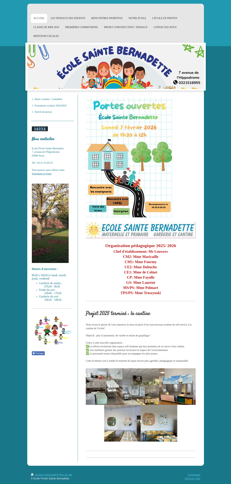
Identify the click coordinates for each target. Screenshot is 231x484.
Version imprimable (44, 474)
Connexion (194, 474)
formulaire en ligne (42, 173)
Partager (38, 353)
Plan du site (65, 474)
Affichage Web (192, 478)
